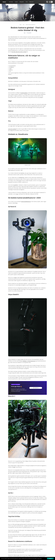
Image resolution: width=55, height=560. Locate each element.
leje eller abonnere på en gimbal (19, 51)
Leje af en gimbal (12, 129)
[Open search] (47, 2)
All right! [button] (50, 558)
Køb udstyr (11, 1)
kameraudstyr (24, 92)
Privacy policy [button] (39, 558)
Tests (27, 1)
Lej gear (16, 1)
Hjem (20, 24)
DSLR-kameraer (31, 361)
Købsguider (22, 1)
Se (8, 362)
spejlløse (24, 361)
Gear (23, 24)
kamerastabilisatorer (26, 201)
